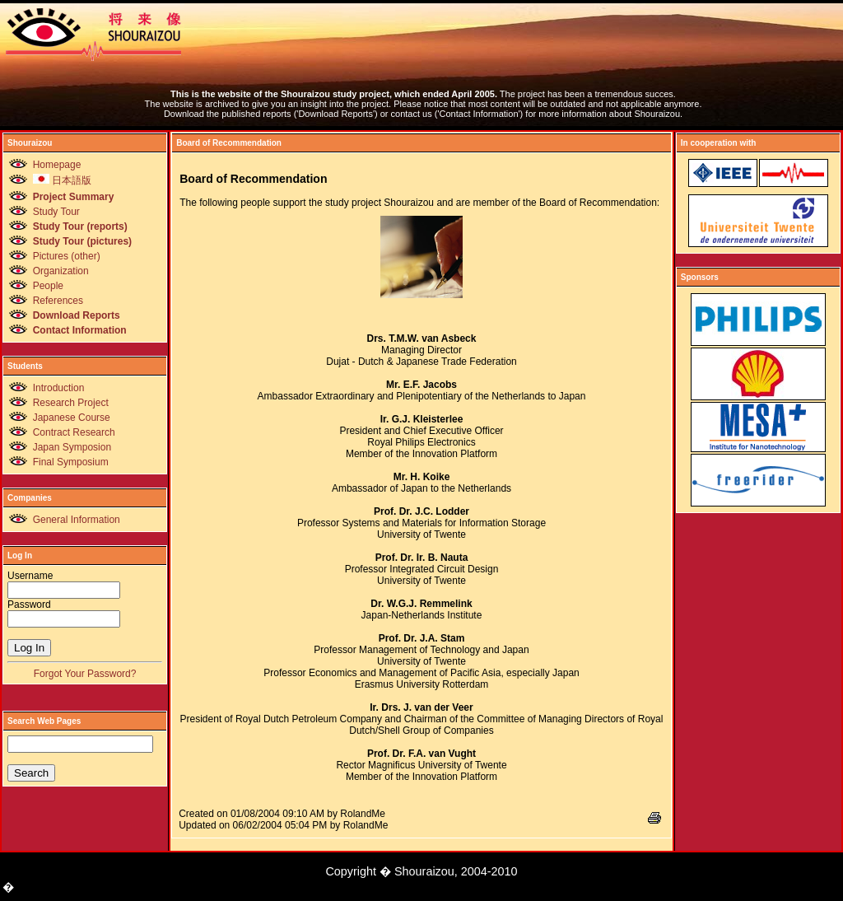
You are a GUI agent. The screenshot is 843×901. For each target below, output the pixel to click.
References (58, 300)
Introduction (59, 388)
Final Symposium (71, 462)
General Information (76, 519)
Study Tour (56, 211)
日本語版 (62, 180)
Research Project (71, 402)
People (48, 286)
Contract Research (74, 432)
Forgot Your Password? (85, 673)
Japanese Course (71, 417)
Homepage (57, 164)
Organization (61, 271)
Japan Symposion (72, 447)
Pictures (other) (66, 256)
